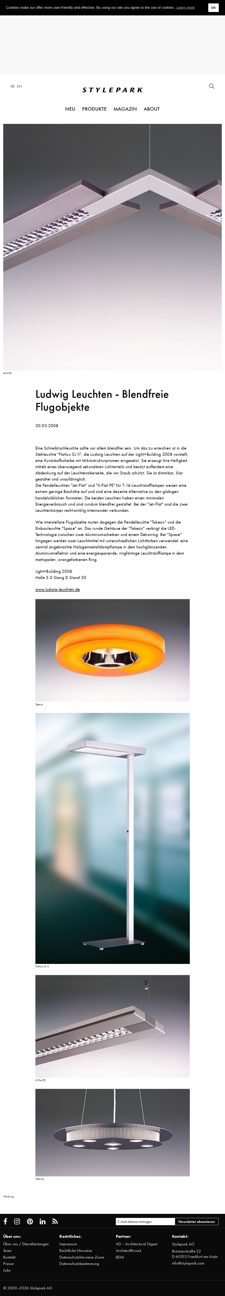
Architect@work (128, 1250)
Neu (70, 108)
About (152, 108)
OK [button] (213, 7)
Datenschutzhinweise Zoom (81, 1257)
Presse (8, 1263)
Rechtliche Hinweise (75, 1250)
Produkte (94, 108)
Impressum (68, 1243)
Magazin (125, 108)
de (13, 86)
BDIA (120, 1257)
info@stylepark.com (188, 1263)
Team (7, 1250)
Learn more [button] (186, 7)
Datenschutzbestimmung (79, 1263)
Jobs (7, 1270)
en (19, 86)
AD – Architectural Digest (136, 1243)
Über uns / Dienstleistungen (26, 1243)
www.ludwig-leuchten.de (57, 589)
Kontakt (9, 1257)
